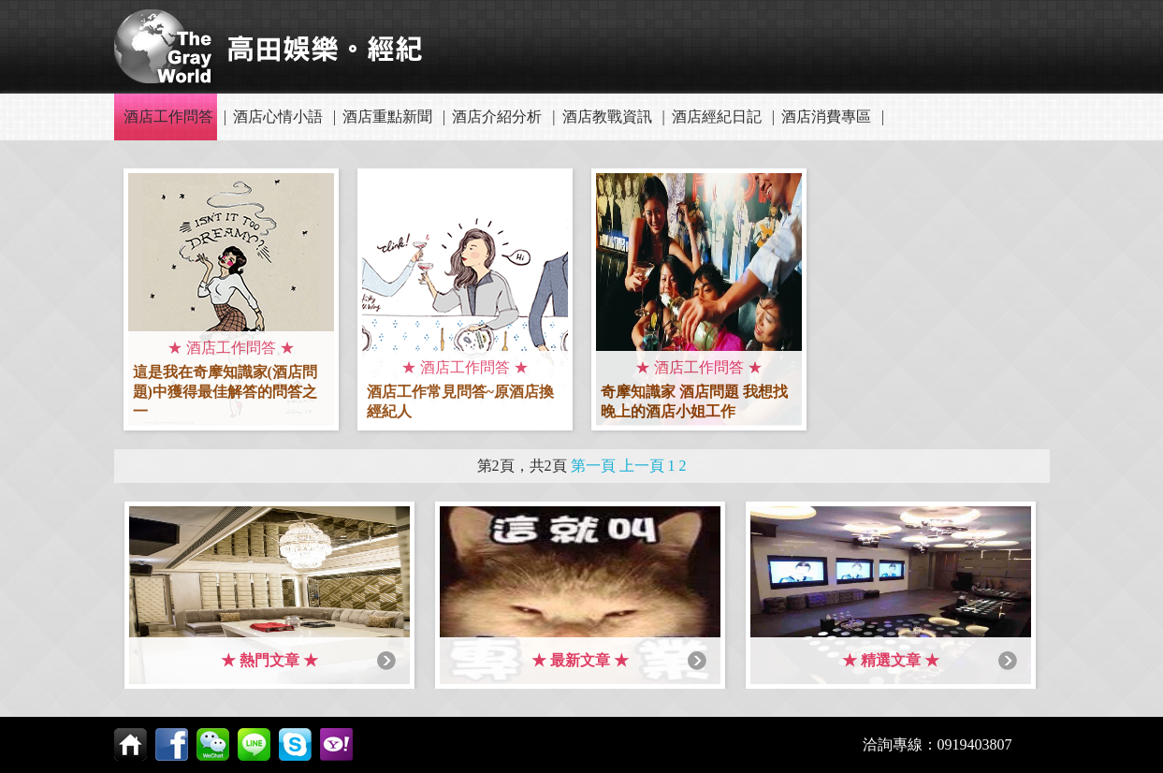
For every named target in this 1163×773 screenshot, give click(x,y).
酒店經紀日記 (717, 116)
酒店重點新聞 (387, 116)
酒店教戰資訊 (607, 116)
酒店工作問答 (168, 116)
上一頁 (641, 466)
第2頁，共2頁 (522, 466)
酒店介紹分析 (497, 116)
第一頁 (593, 466)
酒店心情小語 (278, 116)
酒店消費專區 (826, 116)
